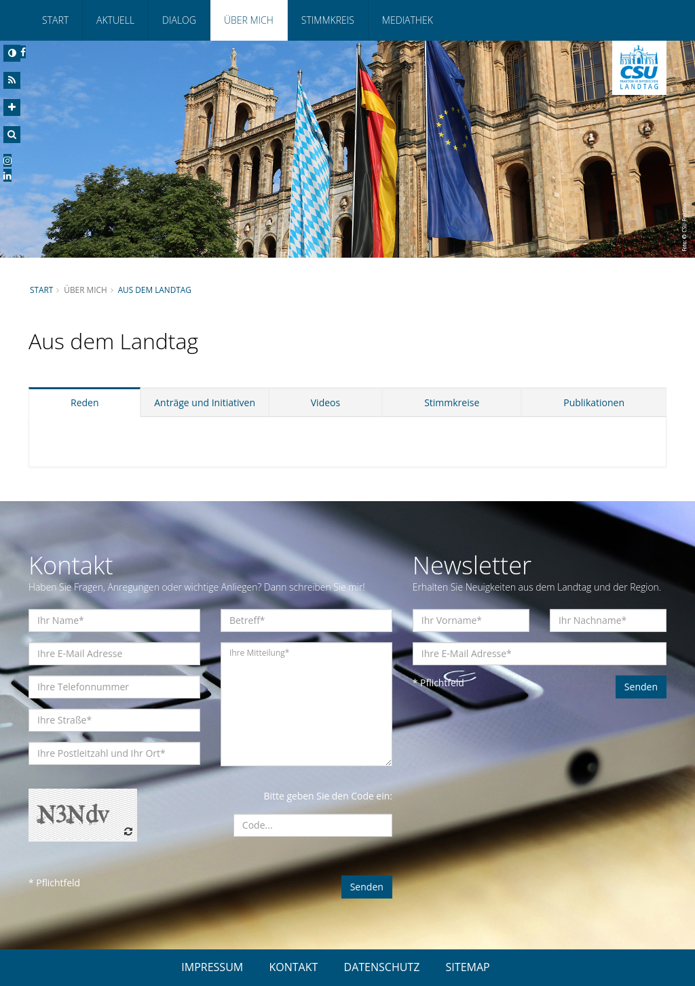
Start (55, 20)
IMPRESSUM (212, 967)
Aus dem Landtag (155, 289)
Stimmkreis (327, 20)
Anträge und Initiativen (204, 402)
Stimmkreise (451, 402)
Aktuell (115, 20)
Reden (85, 402)
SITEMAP (468, 967)
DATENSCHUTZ (382, 967)
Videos (325, 402)
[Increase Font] (11, 107)
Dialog (179, 20)
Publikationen (593, 402)
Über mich (249, 20)
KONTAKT (293, 967)
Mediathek (407, 20)
